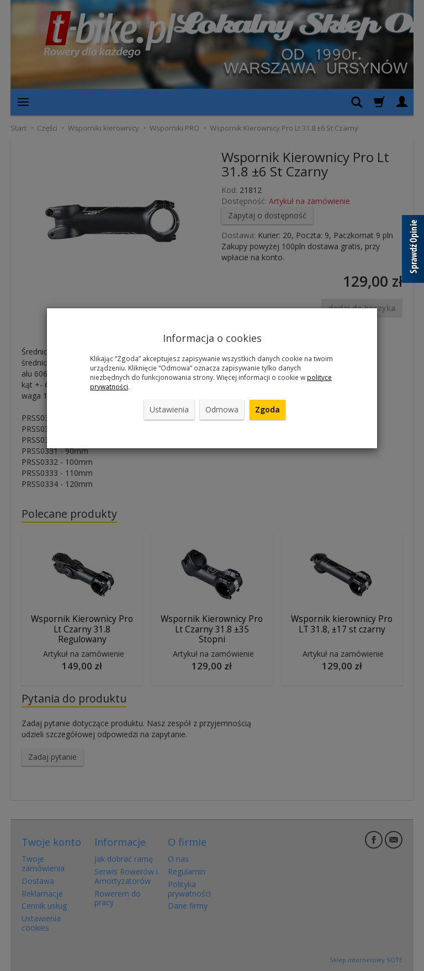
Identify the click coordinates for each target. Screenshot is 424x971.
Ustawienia (169, 409)
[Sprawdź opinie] (413, 251)
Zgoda (267, 409)
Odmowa (222, 409)
